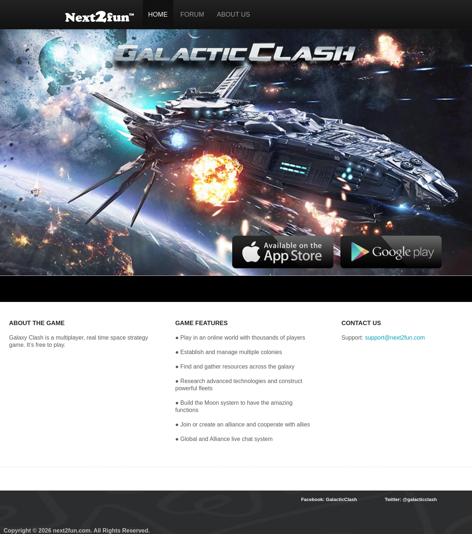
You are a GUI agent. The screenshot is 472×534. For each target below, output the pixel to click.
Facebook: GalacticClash (329, 499)
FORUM (192, 14)
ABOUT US (233, 14)
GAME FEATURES (201, 323)
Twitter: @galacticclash (411, 499)
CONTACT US (361, 323)
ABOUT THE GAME (37, 323)
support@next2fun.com (395, 338)
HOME (158, 14)
